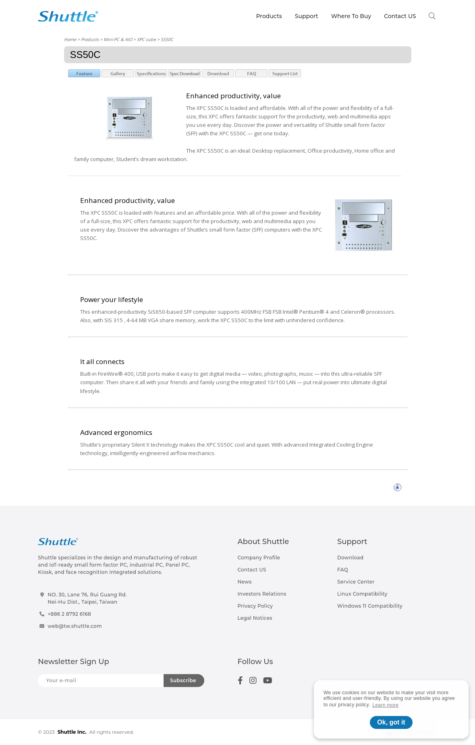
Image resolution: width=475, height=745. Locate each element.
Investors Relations (262, 594)
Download (350, 558)
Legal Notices (255, 618)
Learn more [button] (386, 705)
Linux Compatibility (362, 594)
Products (269, 16)
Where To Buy (351, 16)
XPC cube (146, 39)
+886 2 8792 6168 (69, 614)
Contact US (400, 16)
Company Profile (259, 558)
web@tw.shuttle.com (75, 626)
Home (70, 39)
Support (306, 16)
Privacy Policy (255, 606)
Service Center (356, 582)
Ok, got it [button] (391, 722)
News (245, 582)
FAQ (342, 570)
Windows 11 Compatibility (369, 606)
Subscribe (183, 680)
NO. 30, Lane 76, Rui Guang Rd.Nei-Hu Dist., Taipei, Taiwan (87, 598)
